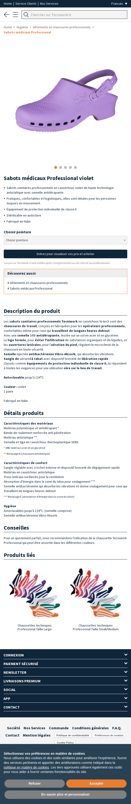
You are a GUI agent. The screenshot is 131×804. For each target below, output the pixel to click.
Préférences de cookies (109, 735)
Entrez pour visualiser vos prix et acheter (65, 254)
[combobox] (65, 240)
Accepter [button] (96, 783)
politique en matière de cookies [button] (26, 767)
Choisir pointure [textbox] (17, 240)
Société (13, 728)
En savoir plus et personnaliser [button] (65, 794)
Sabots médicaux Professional (27, 32)
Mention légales (37, 735)
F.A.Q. (116, 728)
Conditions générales (90, 728)
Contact (12, 735)
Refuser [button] (35, 783)
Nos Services (49, 3)
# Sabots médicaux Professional (29, 288)
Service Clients (26, 3)
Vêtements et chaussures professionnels (62, 27)
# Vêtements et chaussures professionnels (37, 283)
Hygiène (22, 27)
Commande (59, 728)
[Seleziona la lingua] (119, 4)
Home (8, 3)
